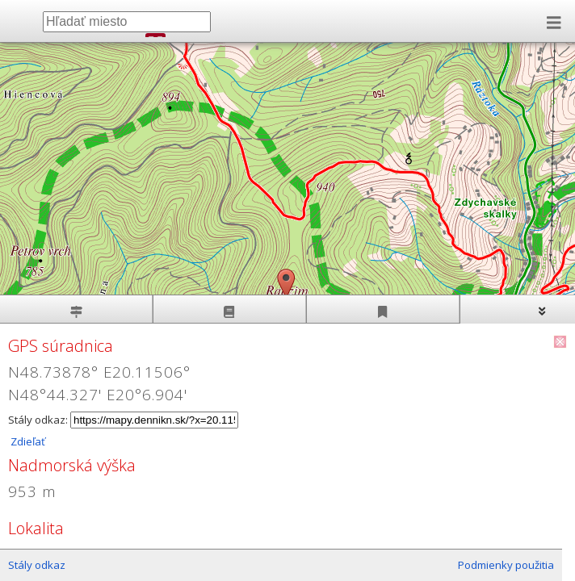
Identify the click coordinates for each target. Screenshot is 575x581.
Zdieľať (26, 441)
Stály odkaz (36, 565)
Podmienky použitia (506, 565)
